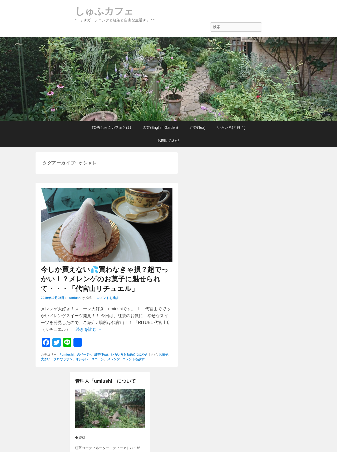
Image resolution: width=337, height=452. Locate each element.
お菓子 (163, 354)
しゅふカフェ (104, 11)
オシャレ (82, 359)
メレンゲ (113, 359)
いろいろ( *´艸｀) (231, 127)
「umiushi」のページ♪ (74, 354)
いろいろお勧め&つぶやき (129, 354)
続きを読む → (89, 329)
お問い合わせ (168, 140)
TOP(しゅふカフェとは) (111, 127)
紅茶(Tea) (197, 127)
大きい (45, 359)
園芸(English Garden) (160, 127)
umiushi (75, 298)
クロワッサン (62, 359)
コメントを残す (108, 298)
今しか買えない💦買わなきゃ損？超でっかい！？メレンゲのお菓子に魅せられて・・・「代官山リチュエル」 (104, 279)
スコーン (97, 359)
